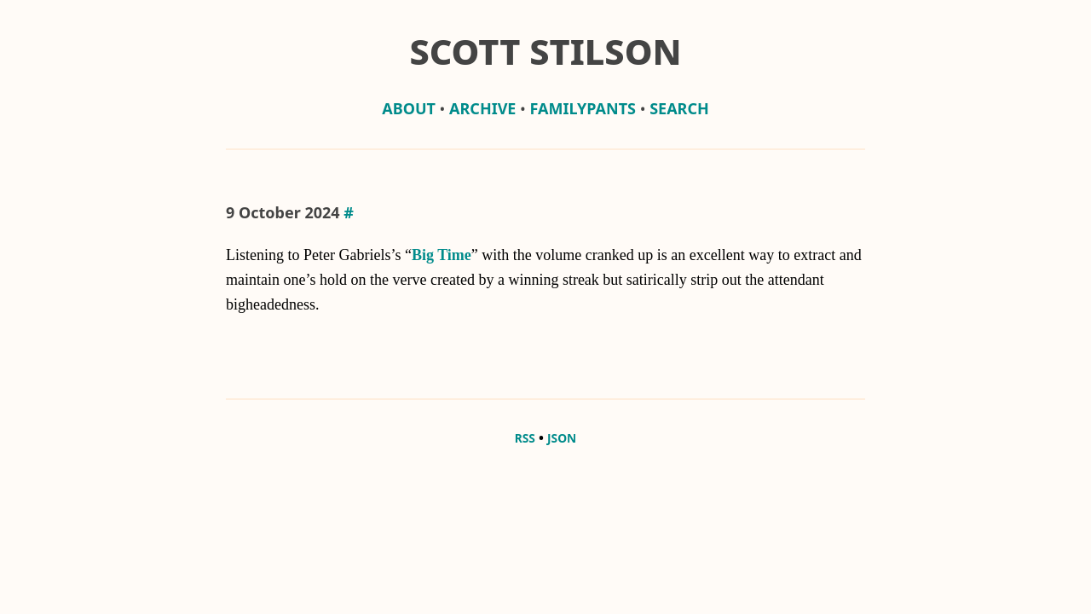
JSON (561, 438)
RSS (525, 438)
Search (679, 108)
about (409, 108)
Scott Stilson (545, 51)
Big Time (441, 255)
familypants (583, 108)
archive (482, 108)
